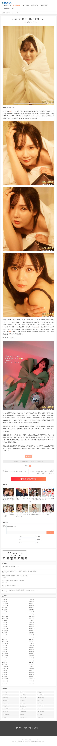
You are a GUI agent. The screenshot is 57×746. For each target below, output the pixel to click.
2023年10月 (5, 630)
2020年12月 (5, 666)
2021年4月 (4, 662)
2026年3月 (31, 599)
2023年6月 (4, 635)
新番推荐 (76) (23, 706)
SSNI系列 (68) (23, 711)
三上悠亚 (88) (5, 703)
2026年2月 (4, 601)
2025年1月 (31, 614)
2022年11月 (31, 641)
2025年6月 (4, 609)
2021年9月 (31, 655)
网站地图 (28, 739)
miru (10, 111)
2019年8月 (4, 683)
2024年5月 (31, 622)
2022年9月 (31, 643)
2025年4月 (4, 612)
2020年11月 (31, 666)
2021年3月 (31, 662)
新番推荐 (44, 5)
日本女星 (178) (40, 692)
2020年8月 (4, 670)
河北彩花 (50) (40, 717)
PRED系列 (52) (23, 717)
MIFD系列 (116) (41, 697)
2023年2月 (4, 639)
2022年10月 (5, 643)
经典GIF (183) (23, 692)
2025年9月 (31, 605)
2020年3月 (31, 674)
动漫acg (6, 8)
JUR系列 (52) (5, 717)
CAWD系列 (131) (41, 694)
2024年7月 (31, 620)
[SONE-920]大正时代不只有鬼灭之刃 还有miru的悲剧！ (22, 498)
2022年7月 (31, 645)
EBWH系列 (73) (6, 708)
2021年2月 (4, 664)
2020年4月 (4, 674)
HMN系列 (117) (23, 697)
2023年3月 (31, 637)
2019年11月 (31, 679)
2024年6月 (4, 622)
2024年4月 (4, 624)
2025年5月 (31, 609)
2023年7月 (31, 632)
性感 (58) (22, 714)
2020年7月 (31, 670)
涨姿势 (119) (5, 697)
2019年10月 (5, 681)
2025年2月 (4, 614)
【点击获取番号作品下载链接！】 (28, 479)
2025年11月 (31, 603)
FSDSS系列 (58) (6, 714)
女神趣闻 (16, 5)
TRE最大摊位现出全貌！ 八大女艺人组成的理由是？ (48, 498)
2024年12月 (5, 616)
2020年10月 (5, 668)
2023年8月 (4, 632)
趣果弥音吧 (6, 3)
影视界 (26, 5)
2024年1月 (31, 626)
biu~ (50, 532)
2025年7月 (31, 607)
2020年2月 (4, 676)
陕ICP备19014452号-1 (34, 739)
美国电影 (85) (5, 706)
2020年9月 (31, 668)
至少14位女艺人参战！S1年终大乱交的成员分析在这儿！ (8, 514)
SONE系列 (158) (6, 694)
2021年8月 (4, 658)
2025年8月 (4, 607)
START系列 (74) (41, 706)
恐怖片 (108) (40, 700)
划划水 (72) (5, 711)
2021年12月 (5, 653)
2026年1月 (31, 601)
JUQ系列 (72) (23, 708)
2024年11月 (31, 616)
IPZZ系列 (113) (23, 700)
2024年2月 (4, 626)
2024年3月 (31, 624)
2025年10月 (5, 605)
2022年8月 (4, 645)
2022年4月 (4, 649)
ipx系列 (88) (22, 703)
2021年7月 (31, 658)
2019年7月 (31, 683)
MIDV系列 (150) (23, 694)
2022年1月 (31, 651)
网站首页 (7, 5)
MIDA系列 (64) (41, 711)
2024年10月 (5, 618)
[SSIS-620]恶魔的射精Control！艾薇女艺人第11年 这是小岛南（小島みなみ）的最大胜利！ (42, 472)
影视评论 (34, 5)
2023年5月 (31, 635)
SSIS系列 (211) (6, 692)
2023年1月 (31, 639)
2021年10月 (5, 655)
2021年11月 (31, 653)
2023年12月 (5, 628)
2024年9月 (31, 618)
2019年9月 (31, 681)
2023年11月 (31, 628)
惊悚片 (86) (40, 703)
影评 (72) (39, 708)
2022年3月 (31, 649)
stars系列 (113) (6, 700)
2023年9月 (31, 630)
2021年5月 (31, 660)
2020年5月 (31, 672)
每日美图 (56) (40, 714)
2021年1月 (31, 664)
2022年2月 (4, 651)
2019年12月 (5, 679)
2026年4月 (4, 599)
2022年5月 (31, 647)
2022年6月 (4, 647)
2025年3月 (31, 612)
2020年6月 (4, 672)
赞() (28, 456)
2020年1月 (31, 676)
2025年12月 (5, 603)
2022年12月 (5, 641)
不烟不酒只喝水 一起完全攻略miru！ (28, 19)
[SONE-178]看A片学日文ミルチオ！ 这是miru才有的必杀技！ (22, 514)
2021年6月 (4, 660)
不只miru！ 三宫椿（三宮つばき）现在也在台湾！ (15, 471)
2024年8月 (4, 620)
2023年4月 (4, 637)
